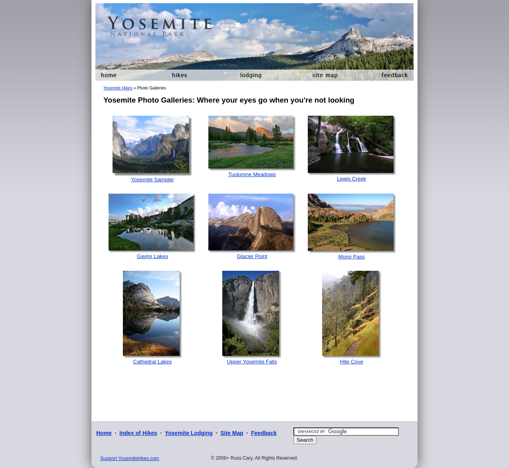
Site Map (231, 433)
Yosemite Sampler (152, 180)
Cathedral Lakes (152, 362)
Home (104, 433)
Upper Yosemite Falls (252, 362)
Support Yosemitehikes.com (129, 458)
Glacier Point (252, 256)
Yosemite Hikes (117, 87)
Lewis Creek (351, 179)
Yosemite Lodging (188, 433)
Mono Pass (351, 257)
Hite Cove (351, 362)
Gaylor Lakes (152, 256)
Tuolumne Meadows (252, 174)
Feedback (264, 433)
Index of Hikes (138, 433)
